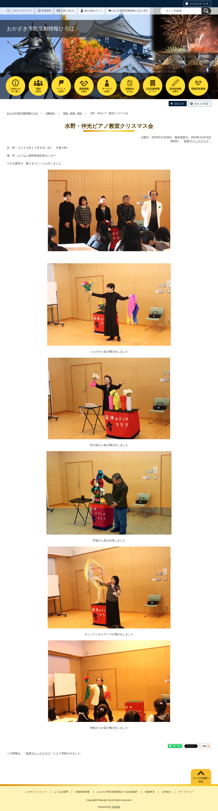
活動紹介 (50, 113)
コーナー (152, 90)
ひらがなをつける (199, 3)
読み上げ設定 (201, 103)
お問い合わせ (67, 10)
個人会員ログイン (93, 10)
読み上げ (179, 103)
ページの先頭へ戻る (201, 780)
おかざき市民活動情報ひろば (22, 113)
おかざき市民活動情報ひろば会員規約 (117, 791)
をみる (129, 90)
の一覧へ (15, 90)
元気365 (115, 807)
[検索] (206, 10)
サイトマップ (186, 791)
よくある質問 (61, 791)
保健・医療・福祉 (72, 113)
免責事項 (149, 791)
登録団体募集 (82, 791)
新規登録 (46, 10)
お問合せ (166, 791)
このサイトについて (22, 10)
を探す (38, 90)
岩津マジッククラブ (196, 141)
